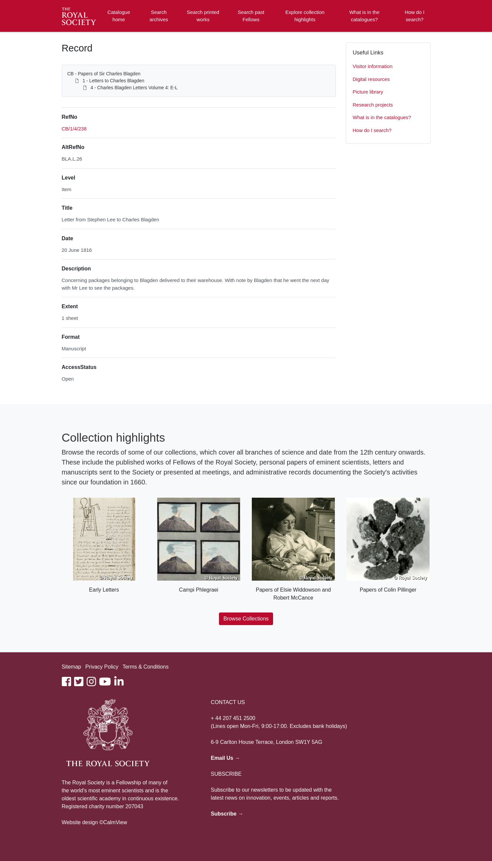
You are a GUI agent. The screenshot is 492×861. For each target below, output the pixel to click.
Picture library (368, 92)
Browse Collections (245, 618)
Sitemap (71, 667)
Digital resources (371, 79)
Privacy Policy (102, 667)
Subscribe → (227, 814)
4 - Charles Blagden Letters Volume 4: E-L (133, 87)
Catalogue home (118, 16)
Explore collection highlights (305, 16)
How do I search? (414, 16)
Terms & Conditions (146, 667)
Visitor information (373, 66)
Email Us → (225, 758)
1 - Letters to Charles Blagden (113, 80)
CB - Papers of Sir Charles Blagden (104, 73)
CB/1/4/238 (74, 128)
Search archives (158, 16)
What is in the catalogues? (364, 16)
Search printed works (203, 16)
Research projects (373, 105)
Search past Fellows (251, 16)
